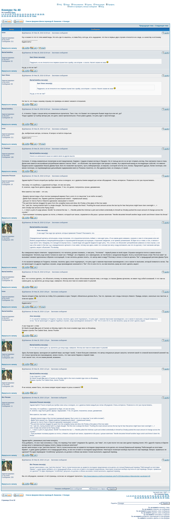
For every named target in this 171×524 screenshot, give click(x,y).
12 (23, 14)
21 (2, 16)
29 (23, 16)
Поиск (67, 5)
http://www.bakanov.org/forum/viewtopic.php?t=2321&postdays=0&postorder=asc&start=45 (117, 476)
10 (17, 14)
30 (25, 16)
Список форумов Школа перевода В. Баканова (43, 21)
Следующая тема (161, 26)
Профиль (110, 5)
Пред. (13, 12)
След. (34, 16)
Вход (101, 7)
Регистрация (98, 5)
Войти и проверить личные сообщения (82, 7)
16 (33, 14)
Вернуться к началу (9, 48)
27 (17, 16)
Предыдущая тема (146, 26)
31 (28, 16)
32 (30, 16)
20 (43, 14)
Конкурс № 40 (11, 10)
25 (12, 16)
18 (38, 14)
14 (28, 14)
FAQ (59, 5)
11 (20, 14)
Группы (88, 5)
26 (15, 16)
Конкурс (67, 21)
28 (20, 16)
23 (7, 16)
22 (5, 16)
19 (41, 14)
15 (30, 14)
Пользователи (77, 5)
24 (10, 16)
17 (35, 14)
